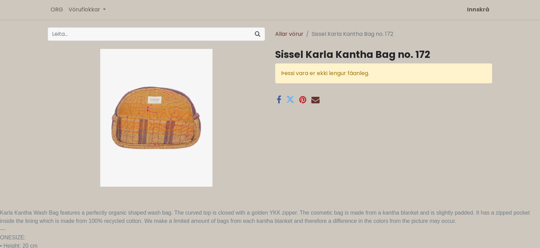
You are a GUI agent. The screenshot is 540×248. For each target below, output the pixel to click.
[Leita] (257, 34)
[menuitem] (57, 10)
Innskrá (478, 9)
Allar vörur (289, 34)
